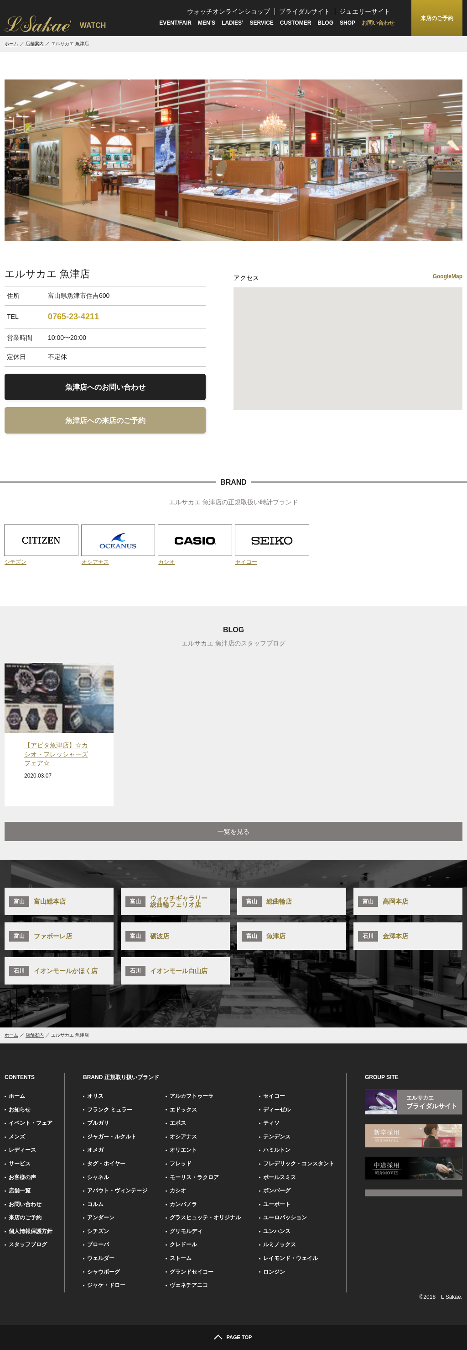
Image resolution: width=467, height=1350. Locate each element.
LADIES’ (232, 23)
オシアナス (183, 1136)
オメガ (95, 1150)
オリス (95, 1096)
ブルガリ (98, 1123)
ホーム (11, 43)
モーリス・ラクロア (194, 1177)
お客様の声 (22, 1177)
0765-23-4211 (73, 316)
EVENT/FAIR (175, 23)
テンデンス (277, 1136)
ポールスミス (279, 1177)
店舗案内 (35, 43)
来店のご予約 (25, 1217)
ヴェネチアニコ (189, 1285)
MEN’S (206, 23)
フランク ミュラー (109, 1109)
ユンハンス (277, 1231)
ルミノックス (279, 1244)
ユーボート (277, 1204)
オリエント (183, 1150)
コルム (95, 1204)
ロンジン (274, 1272)
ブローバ (98, 1244)
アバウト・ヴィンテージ (117, 1190)
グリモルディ (186, 1231)
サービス (20, 1163)
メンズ (17, 1136)
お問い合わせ (378, 23)
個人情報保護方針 (30, 1231)
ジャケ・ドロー (106, 1285)
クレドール (183, 1244)
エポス (178, 1123)
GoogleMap (447, 276)
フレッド (181, 1163)
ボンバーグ (277, 1190)
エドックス (183, 1109)
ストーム (181, 1258)
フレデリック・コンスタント (298, 1163)
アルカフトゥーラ (191, 1096)
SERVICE (261, 23)
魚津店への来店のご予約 (105, 420)
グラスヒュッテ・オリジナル (205, 1217)
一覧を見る (233, 831)
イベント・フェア (30, 1123)
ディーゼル (277, 1109)
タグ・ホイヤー (106, 1163)
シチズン (98, 1231)
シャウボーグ (103, 1272)
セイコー (274, 1096)
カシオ (178, 1190)
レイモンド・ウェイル (290, 1258)
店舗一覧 (20, 1190)
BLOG (325, 23)
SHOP (347, 23)
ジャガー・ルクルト (111, 1136)
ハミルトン (277, 1150)
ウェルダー (100, 1258)
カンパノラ (183, 1204)
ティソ (271, 1123)
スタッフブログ (28, 1244)
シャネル (98, 1177)
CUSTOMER (295, 23)
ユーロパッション (285, 1217)
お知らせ (20, 1109)
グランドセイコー (191, 1272)
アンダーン (100, 1217)
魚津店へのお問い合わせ (105, 387)
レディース (22, 1150)
